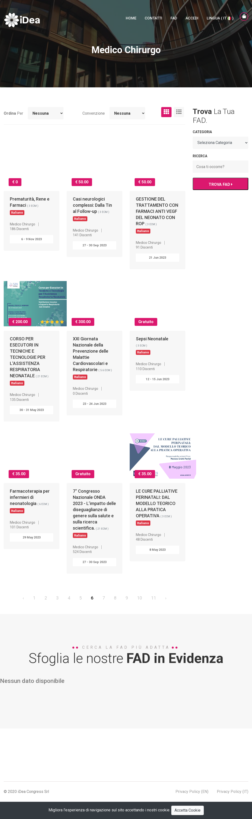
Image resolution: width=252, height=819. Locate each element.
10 (139, 597)
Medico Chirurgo (22, 224)
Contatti (153, 18)
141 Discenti (82, 235)
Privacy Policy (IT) (232, 791)
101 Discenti (19, 527)
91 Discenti (144, 247)
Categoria (202, 132)
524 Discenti (82, 552)
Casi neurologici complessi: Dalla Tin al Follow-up (92, 208)
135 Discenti (19, 400)
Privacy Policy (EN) (191, 791)
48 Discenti (144, 539)
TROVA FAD (220, 184)
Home (131, 18)
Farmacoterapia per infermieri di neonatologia (30, 500)
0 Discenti (80, 393)
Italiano (17, 212)
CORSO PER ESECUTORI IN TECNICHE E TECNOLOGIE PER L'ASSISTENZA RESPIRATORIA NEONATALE (29, 360)
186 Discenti (19, 229)
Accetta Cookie (187, 810)
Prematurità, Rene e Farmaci (29, 205)
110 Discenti (145, 369)
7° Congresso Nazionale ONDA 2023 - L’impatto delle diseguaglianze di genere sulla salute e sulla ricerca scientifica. (94, 512)
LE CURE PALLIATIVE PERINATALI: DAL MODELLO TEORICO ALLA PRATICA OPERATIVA (156, 506)
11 (153, 597)
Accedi (192, 18)
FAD (174, 18)
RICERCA (200, 156)
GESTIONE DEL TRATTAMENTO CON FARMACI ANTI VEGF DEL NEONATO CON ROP (157, 214)
